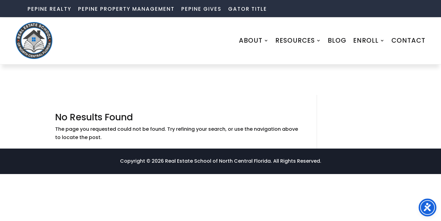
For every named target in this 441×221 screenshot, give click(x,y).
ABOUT (250, 40)
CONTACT (408, 40)
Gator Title (247, 10)
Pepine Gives (201, 10)
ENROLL (366, 40)
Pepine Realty (49, 10)
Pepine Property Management (126, 10)
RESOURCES (295, 40)
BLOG (337, 40)
